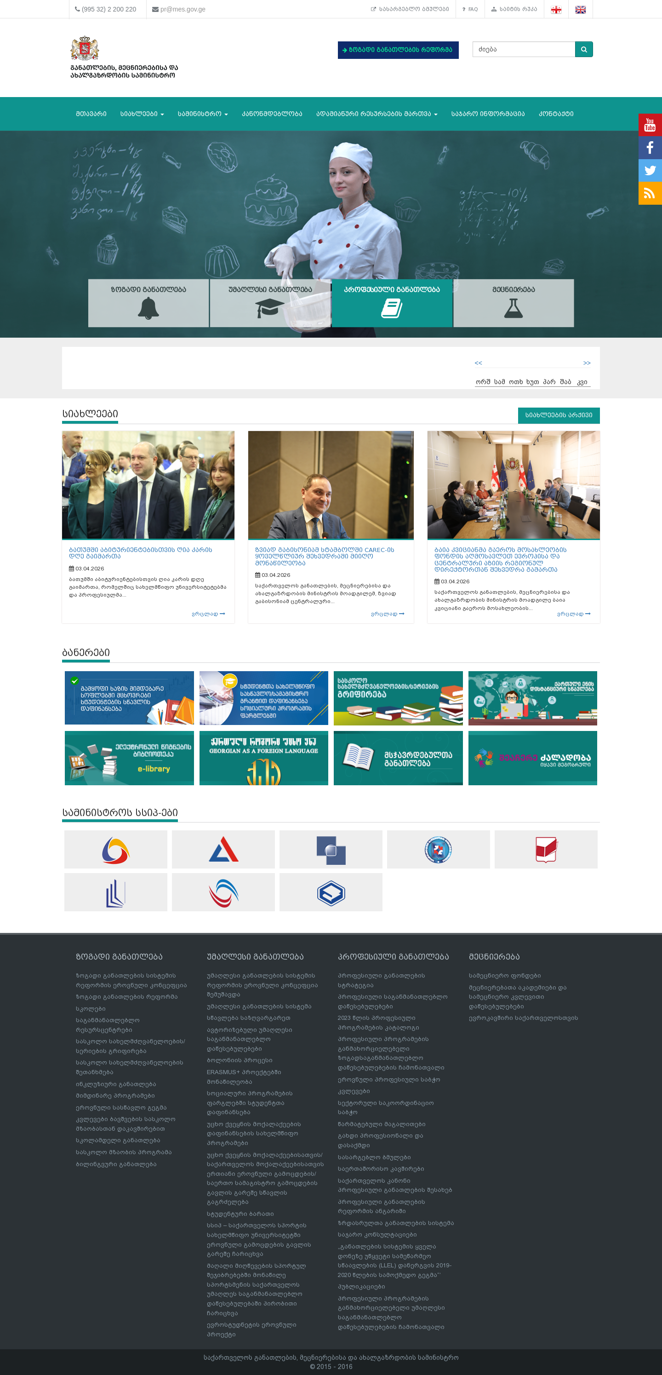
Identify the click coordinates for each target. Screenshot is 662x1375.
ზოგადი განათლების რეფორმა (127, 996)
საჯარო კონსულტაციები (377, 1234)
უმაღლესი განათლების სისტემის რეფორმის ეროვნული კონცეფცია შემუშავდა (262, 985)
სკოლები (91, 1008)
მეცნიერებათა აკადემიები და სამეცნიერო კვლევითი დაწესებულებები (518, 997)
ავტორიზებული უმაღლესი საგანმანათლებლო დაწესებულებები (249, 1039)
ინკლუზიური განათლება (116, 1084)
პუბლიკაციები (361, 1286)
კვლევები (354, 1090)
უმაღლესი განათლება (270, 303)
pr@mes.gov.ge (182, 9)
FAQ (470, 9)
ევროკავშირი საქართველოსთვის (523, 1017)
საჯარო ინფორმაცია (488, 114)
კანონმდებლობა (272, 114)
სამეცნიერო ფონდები (505, 975)
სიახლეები (142, 114)
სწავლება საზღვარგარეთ (249, 1017)
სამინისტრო (203, 114)
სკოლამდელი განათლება (118, 1140)
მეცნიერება (513, 303)
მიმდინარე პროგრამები (115, 1095)
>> (587, 363)
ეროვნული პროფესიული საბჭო (389, 1079)
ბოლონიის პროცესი (240, 1060)
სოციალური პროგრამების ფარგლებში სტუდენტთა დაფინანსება (250, 1103)
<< (478, 363)
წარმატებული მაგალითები (382, 1124)
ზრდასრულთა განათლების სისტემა (396, 1223)
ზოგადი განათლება (148, 303)
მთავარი (91, 114)
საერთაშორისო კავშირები (381, 1168)
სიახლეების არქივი (559, 415)
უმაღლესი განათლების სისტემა (259, 1006)
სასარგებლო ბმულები (410, 9)
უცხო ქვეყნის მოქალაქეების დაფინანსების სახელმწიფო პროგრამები (254, 1133)
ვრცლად (208, 613)
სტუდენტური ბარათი (240, 1213)
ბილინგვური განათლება (116, 1164)
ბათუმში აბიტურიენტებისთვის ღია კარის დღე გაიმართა (140, 553)
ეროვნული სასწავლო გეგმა (121, 1107)
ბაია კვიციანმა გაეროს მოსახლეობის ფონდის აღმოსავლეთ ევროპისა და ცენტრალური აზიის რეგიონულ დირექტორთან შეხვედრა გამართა (500, 560)
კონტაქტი (556, 114)
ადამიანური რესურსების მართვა (377, 114)
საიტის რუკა (514, 9)
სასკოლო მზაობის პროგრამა (124, 1152)
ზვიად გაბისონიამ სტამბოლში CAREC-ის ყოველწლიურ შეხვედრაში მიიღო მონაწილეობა (324, 556)
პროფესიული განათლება (391, 303)
